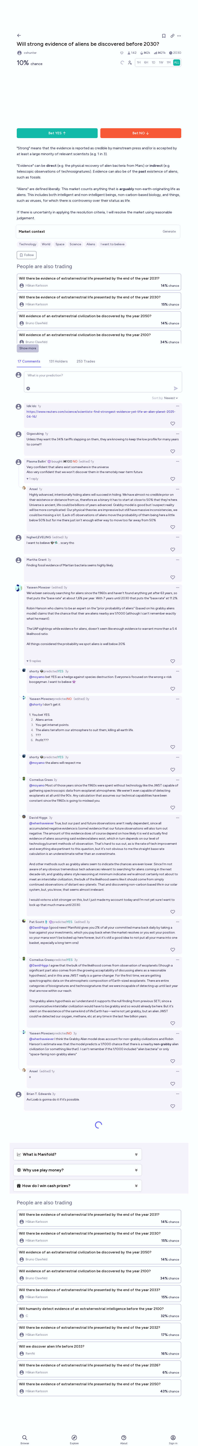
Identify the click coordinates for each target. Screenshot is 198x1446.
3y (49, 560)
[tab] (29, 361)
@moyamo (37, 677)
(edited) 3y (60, 537)
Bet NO (141, 133)
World (46, 244)
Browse (25, 1440)
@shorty (35, 704)
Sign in (173, 1440)
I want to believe (112, 244)
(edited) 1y (86, 461)
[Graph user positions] (129, 62)
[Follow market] (163, 35)
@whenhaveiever (41, 823)
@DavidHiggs (38, 927)
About (123, 1440)
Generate (169, 231)
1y (39, 406)
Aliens (90, 244)
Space (60, 244)
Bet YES (57, 133)
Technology (27, 244)
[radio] (138, 62)
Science (75, 244)
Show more (27, 348)
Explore (74, 1439)
